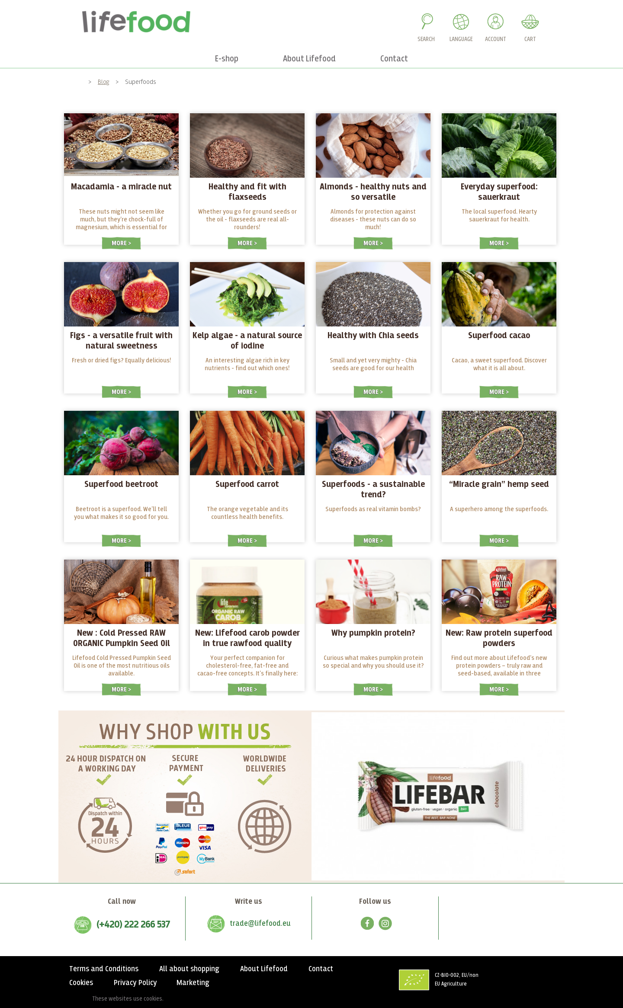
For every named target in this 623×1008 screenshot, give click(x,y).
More (120, 243)
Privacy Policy (135, 983)
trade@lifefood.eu (260, 924)
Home (74, 82)
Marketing (193, 983)
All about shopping (189, 969)
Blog (103, 82)
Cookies (81, 983)
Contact (320, 969)
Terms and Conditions (103, 969)
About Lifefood (264, 969)
